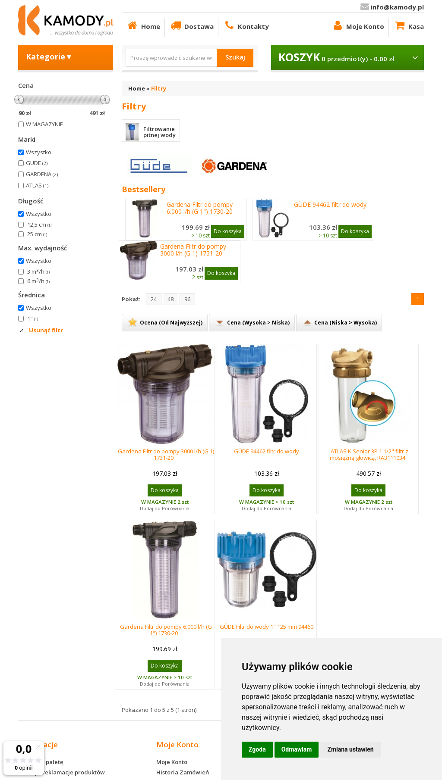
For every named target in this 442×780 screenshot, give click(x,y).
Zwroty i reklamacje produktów (61, 772)
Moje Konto (357, 25)
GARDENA (42, 174)
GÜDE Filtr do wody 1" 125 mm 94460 (266, 626)
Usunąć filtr (46, 330)
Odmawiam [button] (296, 749)
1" (32, 318)
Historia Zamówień (182, 772)
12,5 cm (39, 224)
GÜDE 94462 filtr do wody (330, 204)
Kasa (408, 25)
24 (154, 299)
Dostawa (191, 25)
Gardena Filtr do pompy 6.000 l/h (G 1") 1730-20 (200, 208)
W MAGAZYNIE (44, 124)
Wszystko (38, 152)
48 (170, 299)
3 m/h (38, 271)
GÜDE (36, 163)
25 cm (37, 234)
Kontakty (246, 25)
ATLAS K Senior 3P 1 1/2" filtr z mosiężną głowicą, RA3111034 (369, 454)
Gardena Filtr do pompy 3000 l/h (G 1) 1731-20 (193, 250)
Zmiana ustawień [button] (350, 749)
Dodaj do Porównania (164, 508)
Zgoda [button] (257, 749)
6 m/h (38, 281)
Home (143, 25)
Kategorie (49, 56)
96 (187, 299)
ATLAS (37, 185)
